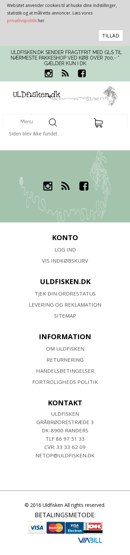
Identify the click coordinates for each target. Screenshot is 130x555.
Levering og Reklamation (65, 304)
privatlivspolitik (22, 21)
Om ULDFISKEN (65, 348)
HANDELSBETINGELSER (65, 370)
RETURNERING (65, 359)
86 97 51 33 (70, 438)
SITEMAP (65, 315)
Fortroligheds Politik (65, 381)
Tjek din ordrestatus (65, 293)
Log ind (65, 249)
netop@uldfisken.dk (65, 455)
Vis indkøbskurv (65, 260)
